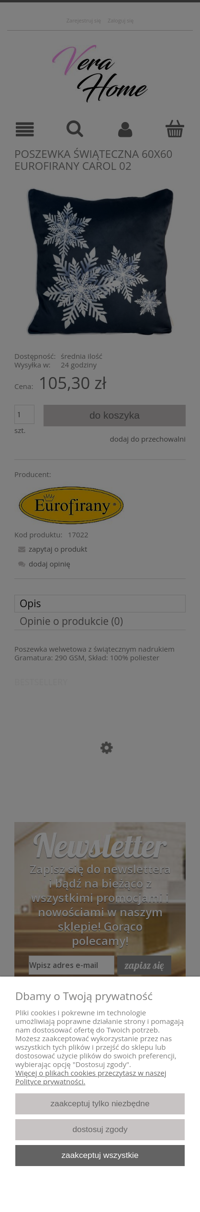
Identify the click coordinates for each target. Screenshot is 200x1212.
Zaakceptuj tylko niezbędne (99, 1103)
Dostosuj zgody (99, 1129)
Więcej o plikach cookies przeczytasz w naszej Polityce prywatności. (91, 1077)
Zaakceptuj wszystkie (99, 1155)
